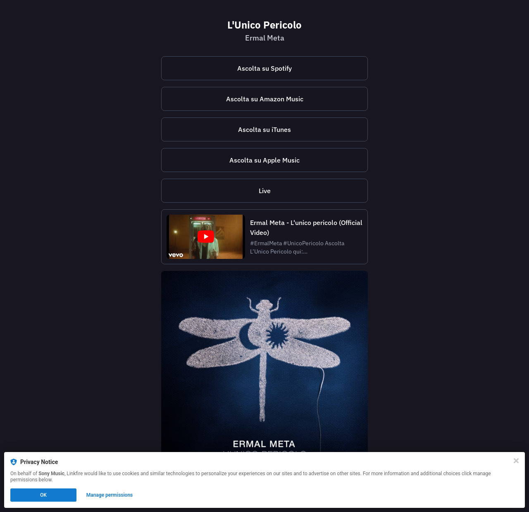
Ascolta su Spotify (264, 68)
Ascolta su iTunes (264, 129)
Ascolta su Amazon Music (264, 99)
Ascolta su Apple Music (264, 160)
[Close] (516, 460)
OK (43, 495)
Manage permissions (109, 495)
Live (265, 191)
